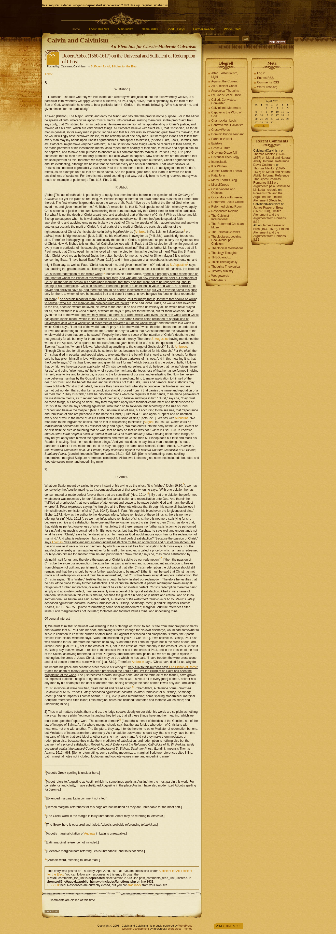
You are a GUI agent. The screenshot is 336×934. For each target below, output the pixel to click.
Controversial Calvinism (227, 125)
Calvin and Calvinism (77, 40)
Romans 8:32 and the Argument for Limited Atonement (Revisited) (268, 197)
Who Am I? (218, 280)
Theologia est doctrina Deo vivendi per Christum (226, 240)
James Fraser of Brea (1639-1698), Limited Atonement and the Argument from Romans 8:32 (269, 215)
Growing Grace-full (224, 152)
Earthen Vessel (221, 139)
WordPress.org (267, 87)
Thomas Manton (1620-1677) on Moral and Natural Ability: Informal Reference (271, 157)
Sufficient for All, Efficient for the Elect (114, 66)
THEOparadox (221, 257)
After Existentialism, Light (224, 75)
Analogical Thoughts (225, 90)
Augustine (181, 418)
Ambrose (181, 346)
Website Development (135, 928)
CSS (238, 926)
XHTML (227, 926)
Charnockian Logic (223, 120)
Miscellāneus (220, 184)
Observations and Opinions (223, 191)
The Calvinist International (220, 217)
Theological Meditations (227, 248)
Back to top (52, 911)
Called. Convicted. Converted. (223, 101)
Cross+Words (220, 130)
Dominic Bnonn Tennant (227, 134)
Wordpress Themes (180, 928)
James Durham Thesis (226, 171)
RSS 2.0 (53, 885)
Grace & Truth (220, 148)
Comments (268, 82)
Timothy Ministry (222, 271)
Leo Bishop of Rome (183, 667)
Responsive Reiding (225, 211)
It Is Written (219, 166)
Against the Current (224, 81)
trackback (134, 885)
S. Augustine (178, 265)
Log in (261, 73)
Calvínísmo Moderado (226, 108)
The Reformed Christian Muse (227, 225)
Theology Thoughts (224, 253)
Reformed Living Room (227, 206)
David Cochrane (264, 165)
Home (76, 29)
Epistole (216, 143)
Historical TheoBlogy (225, 157)
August (148, 422)
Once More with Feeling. (227, 197)
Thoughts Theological (226, 266)
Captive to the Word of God (226, 114)
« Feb (261, 125)
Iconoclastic (219, 162)
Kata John (218, 175)
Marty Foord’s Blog (224, 180)
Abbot (48, 74)
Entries (265, 78)
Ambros (140, 232)
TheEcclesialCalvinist (225, 232)
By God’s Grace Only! (226, 95)
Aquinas (89, 833)
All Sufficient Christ (224, 86)
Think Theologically (224, 262)
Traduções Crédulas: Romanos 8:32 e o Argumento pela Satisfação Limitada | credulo (271, 184)
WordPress (185, 925)
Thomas (57, 542)
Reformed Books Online (227, 202)
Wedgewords (220, 276)
